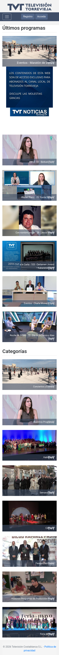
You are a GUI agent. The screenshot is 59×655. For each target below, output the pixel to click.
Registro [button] (27, 16)
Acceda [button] (41, 16)
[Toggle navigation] (7, 17)
